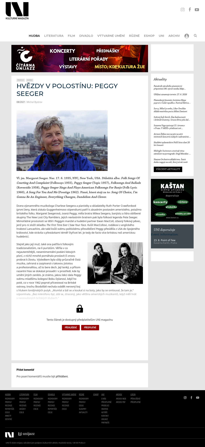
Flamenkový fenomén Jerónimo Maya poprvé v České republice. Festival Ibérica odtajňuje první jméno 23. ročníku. (171, 101)
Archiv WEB (121, 399)
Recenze (8, 406)
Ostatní (8, 419)
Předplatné (90, 327)
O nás (103, 399)
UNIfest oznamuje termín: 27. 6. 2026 (170, 94)
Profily (20, 80)
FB (189, 9)
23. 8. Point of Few (164, 240)
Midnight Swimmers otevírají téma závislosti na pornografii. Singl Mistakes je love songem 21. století (172, 152)
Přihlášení (71, 327)
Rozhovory (10, 399)
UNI (161, 35)
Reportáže (9, 409)
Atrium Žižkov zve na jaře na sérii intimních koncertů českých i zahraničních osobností (172, 135)
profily (22, 402)
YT (196, 9)
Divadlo (86, 35)
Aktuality (160, 79)
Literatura (53, 35)
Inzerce (104, 409)
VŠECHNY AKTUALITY (168, 169)
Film (71, 35)
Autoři (104, 412)
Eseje (7, 412)
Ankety (8, 416)
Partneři (105, 423)
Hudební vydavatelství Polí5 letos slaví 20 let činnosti (172, 143)
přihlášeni (62, 376)
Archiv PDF (120, 402)
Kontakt (105, 416)
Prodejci (105, 406)
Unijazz (104, 419)
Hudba (34, 35)
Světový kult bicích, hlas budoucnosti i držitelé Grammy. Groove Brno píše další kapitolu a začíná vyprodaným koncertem (172, 118)
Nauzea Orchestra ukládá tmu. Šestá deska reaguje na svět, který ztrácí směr (171, 160)
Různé (134, 35)
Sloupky (82, 409)
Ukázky (22, 409)
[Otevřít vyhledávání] (195, 35)
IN (182, 9)
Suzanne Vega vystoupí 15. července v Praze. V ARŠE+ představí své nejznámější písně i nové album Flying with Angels (172, 127)
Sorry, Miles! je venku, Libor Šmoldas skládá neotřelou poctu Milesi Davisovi (170, 110)
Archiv (174, 35)
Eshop (149, 35)
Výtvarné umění (111, 35)
